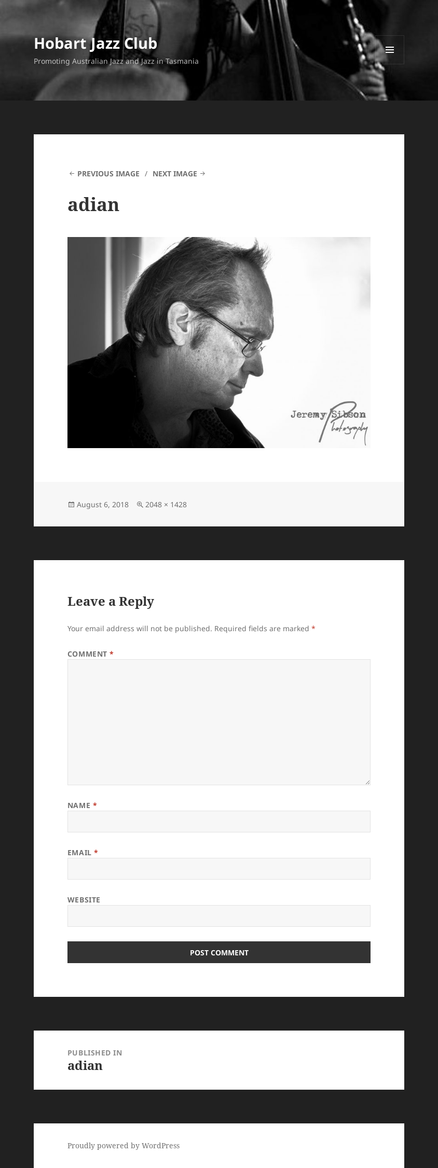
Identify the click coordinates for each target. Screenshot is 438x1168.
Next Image (175, 173)
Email (83, 852)
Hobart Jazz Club (95, 43)
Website (84, 900)
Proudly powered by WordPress (123, 1145)
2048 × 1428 (166, 504)
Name (82, 805)
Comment (90, 654)
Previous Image (108, 173)
